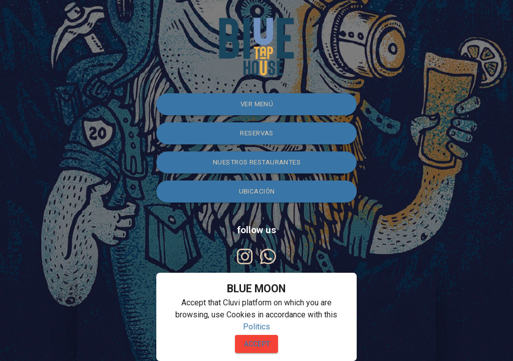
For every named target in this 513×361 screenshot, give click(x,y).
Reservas (257, 133)
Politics (256, 326)
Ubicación (257, 191)
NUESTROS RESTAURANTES (257, 162)
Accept (257, 344)
